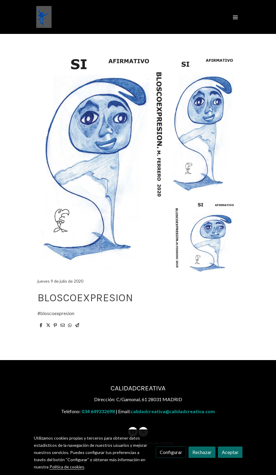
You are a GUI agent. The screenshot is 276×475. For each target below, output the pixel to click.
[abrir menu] (235, 17)
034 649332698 (98, 411)
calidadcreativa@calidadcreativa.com (173, 411)
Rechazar (202, 452)
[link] (44, 17)
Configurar (171, 452)
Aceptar (230, 452)
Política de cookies (66, 466)
